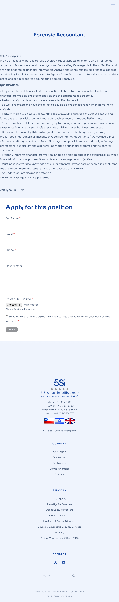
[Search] (73, 577)
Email (10, 235)
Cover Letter (15, 267)
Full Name (13, 219)
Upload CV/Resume (19, 300)
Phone (11, 251)
